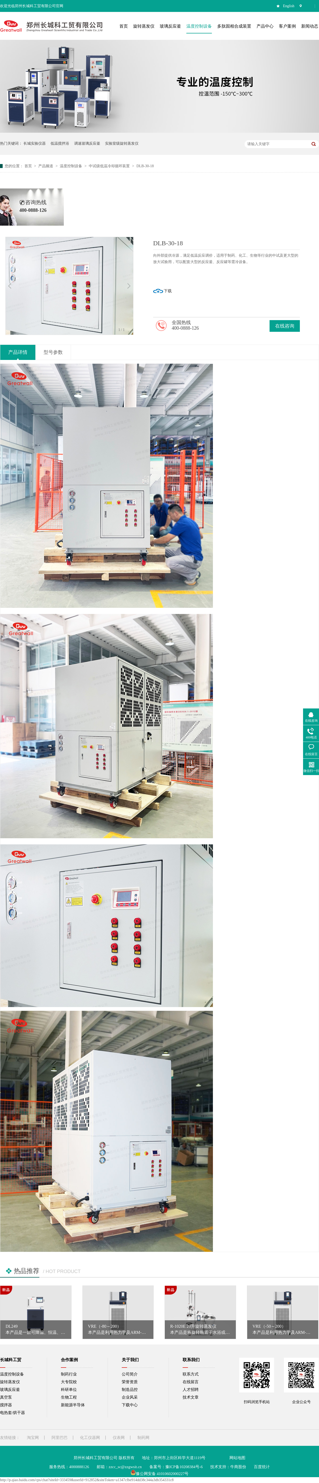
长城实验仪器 (34, 143)
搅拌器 (6, 1405)
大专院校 (69, 1382)
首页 (28, 166)
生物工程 (69, 1397)
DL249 (12, 1326)
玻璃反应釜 (10, 1389)
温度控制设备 (71, 166)
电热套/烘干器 (12, 1413)
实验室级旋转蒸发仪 (121, 143)
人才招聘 (191, 1389)
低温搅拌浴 (60, 143)
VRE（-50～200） (269, 1326)
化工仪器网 (90, 1437)
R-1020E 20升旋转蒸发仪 (193, 1326)
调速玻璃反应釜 (87, 143)
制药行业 (69, 1374)
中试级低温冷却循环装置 (110, 166)
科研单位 (69, 1389)
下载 (168, 291)
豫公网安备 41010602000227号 (160, 1474)
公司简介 (130, 1374)
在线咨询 (284, 326)
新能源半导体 (73, 1405)
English (289, 6)
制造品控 (130, 1389)
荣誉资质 (130, 1382)
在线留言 (191, 1382)
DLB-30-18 (145, 166)
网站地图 (237, 1458)
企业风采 (130, 1397)
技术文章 (191, 1397)
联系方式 (191, 1374)
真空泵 (6, 1397)
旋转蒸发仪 (10, 1382)
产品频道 (46, 166)
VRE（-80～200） (104, 1326)
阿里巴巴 (60, 1437)
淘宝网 (33, 1437)
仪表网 (119, 1437)
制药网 (143, 1437)
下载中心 (130, 1405)
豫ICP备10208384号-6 (184, 1467)
